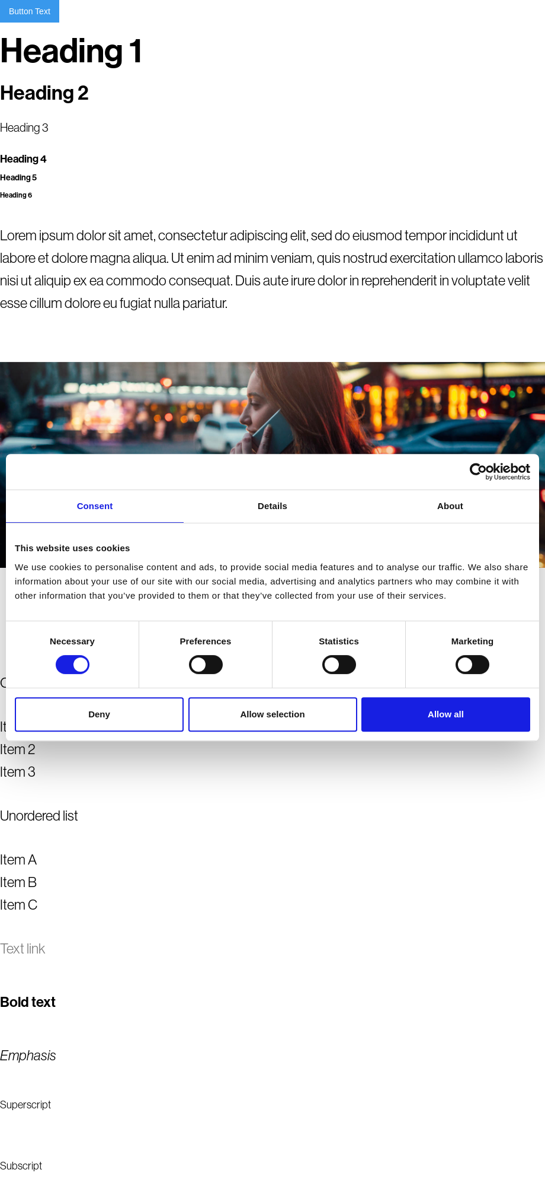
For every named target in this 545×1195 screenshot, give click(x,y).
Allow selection (272, 714)
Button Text (29, 11)
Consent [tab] (95, 506)
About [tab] (450, 506)
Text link (22, 948)
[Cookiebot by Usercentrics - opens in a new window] (478, 472)
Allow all (446, 714)
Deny (99, 714)
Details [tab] (272, 506)
